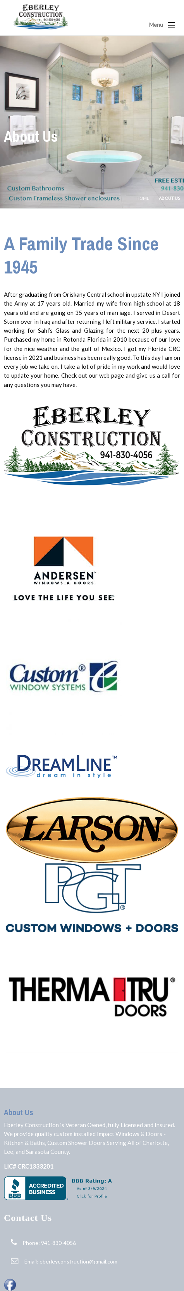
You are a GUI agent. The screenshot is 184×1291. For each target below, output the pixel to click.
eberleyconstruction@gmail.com (78, 1261)
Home (142, 198)
